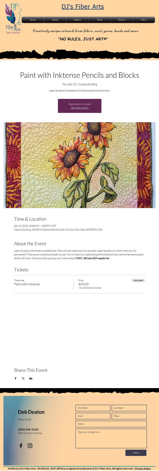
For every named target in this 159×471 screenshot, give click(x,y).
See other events (80, 107)
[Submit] (135, 453)
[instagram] (30, 446)
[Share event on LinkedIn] (30, 378)
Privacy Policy (143, 468)
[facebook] (21, 446)
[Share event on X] (23, 378)
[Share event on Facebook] (15, 378)
